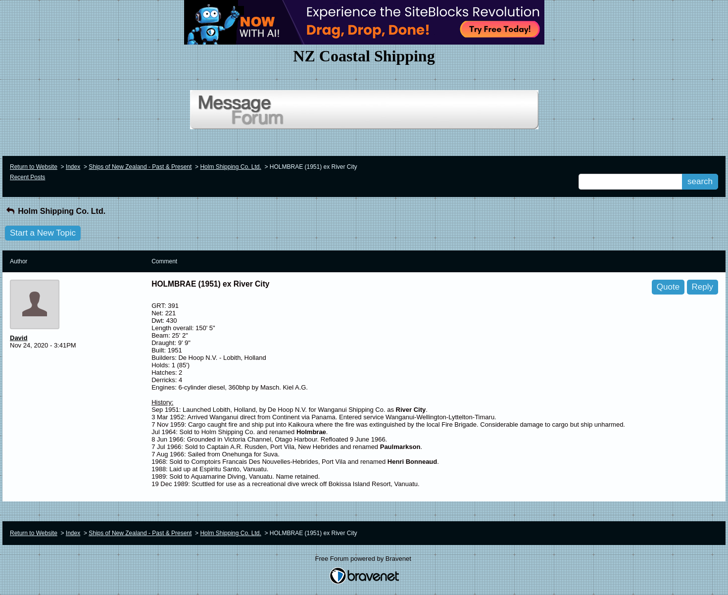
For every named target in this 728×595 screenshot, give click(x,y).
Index (73, 166)
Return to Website (33, 166)
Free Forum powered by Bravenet (364, 558)
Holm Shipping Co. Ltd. (230, 166)
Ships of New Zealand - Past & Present (140, 166)
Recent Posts (27, 177)
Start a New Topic (43, 233)
